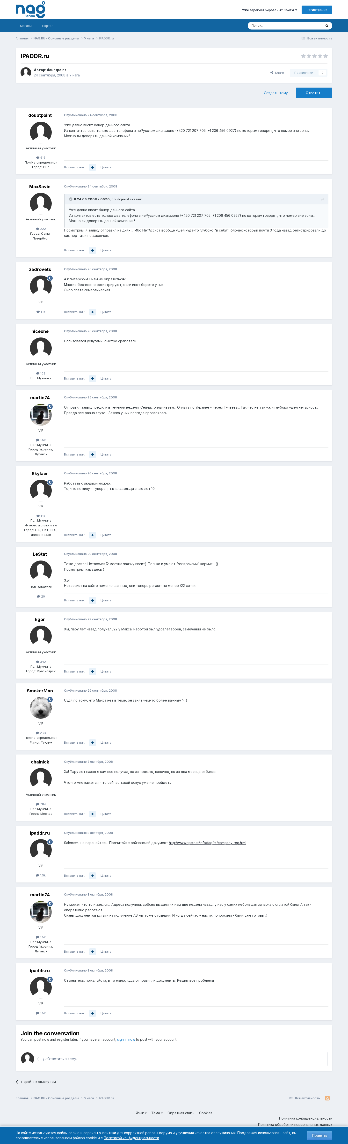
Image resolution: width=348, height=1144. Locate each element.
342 (41, 662)
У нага (74, 75)
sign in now (126, 1039)
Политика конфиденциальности (305, 1118)
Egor (40, 619)
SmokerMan (40, 690)
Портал (47, 26)
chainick (40, 761)
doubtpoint (56, 70)
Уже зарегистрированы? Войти (269, 10)
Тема (157, 1113)
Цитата (106, 167)
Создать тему (276, 93)
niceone (40, 331)
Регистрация (317, 10)
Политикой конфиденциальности (131, 1138)
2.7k (41, 733)
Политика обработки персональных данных (295, 1124)
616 (40, 157)
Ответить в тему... (60, 1059)
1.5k (41, 440)
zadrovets (40, 269)
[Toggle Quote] (71, 199)
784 (41, 804)
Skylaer (40, 473)
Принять (319, 1135)
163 (40, 373)
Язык (141, 1113)
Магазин (26, 26)
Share (277, 73)
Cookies (205, 1113)
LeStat (40, 554)
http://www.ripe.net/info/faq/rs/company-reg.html (207, 843)
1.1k (40, 312)
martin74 (40, 397)
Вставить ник (74, 167)
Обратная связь (181, 1113)
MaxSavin (40, 186)
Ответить (314, 93)
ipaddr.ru (40, 833)
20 (41, 596)
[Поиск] (271, 26)
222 (41, 229)
